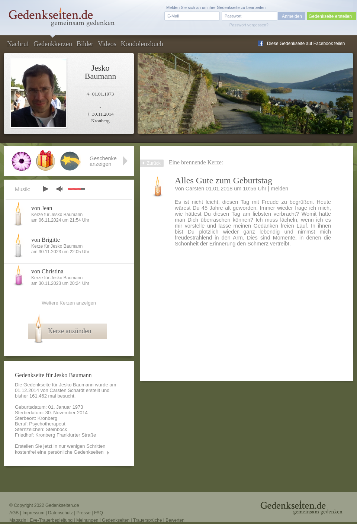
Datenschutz (60, 512)
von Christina (47, 271)
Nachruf (18, 44)
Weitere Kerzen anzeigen (69, 303)
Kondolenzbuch (142, 44)
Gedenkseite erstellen (330, 16)
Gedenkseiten (115, 520)
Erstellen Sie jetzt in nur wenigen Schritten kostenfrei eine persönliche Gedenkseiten (60, 449)
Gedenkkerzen (52, 44)
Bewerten (174, 520)
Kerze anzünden (69, 331)
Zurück (154, 163)
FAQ (98, 512)
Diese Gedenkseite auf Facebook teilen (306, 43)
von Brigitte (45, 240)
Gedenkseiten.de (62, 505)
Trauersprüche (147, 520)
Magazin (17, 520)
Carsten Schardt (66, 390)
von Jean (41, 208)
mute (60, 189)
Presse (83, 512)
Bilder (85, 44)
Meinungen (87, 520)
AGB (14, 512)
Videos (107, 44)
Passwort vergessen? (248, 25)
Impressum (33, 512)
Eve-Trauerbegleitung (51, 520)
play (45, 188)
